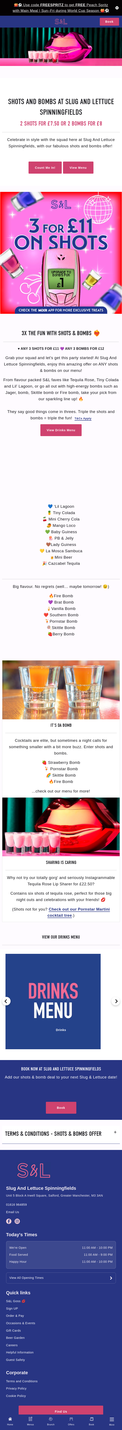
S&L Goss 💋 (15, 1301)
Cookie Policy (16, 1396)
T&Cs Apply (83, 418)
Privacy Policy (16, 1388)
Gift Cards (13, 1330)
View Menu (78, 167)
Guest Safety (15, 1360)
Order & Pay (15, 1315)
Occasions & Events (20, 1323)
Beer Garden (15, 1337)
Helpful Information (20, 1352)
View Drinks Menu (61, 430)
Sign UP (12, 1308)
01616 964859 (16, 1204)
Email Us (12, 1212)
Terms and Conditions (22, 1381)
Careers (12, 1345)
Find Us (61, 1411)
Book (109, 21)
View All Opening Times (26, 1277)
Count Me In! (45, 167)
